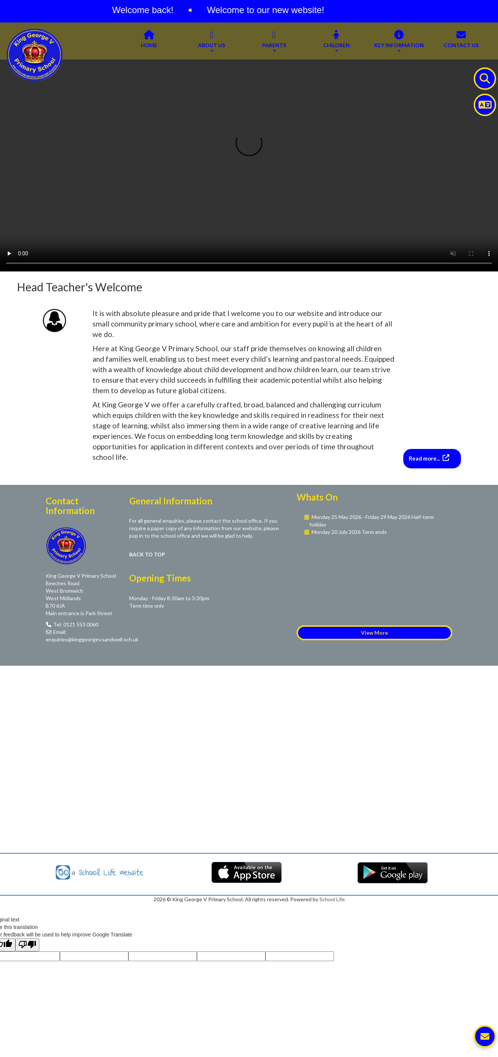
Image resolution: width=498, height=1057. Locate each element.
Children (336, 40)
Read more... (425, 458)
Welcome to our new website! (269, 10)
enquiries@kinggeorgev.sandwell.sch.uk (92, 639)
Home (149, 40)
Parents (274, 40)
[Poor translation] (27, 944)
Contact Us (461, 40)
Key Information (399, 40)
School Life (332, 899)
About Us (211, 40)
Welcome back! (146, 10)
